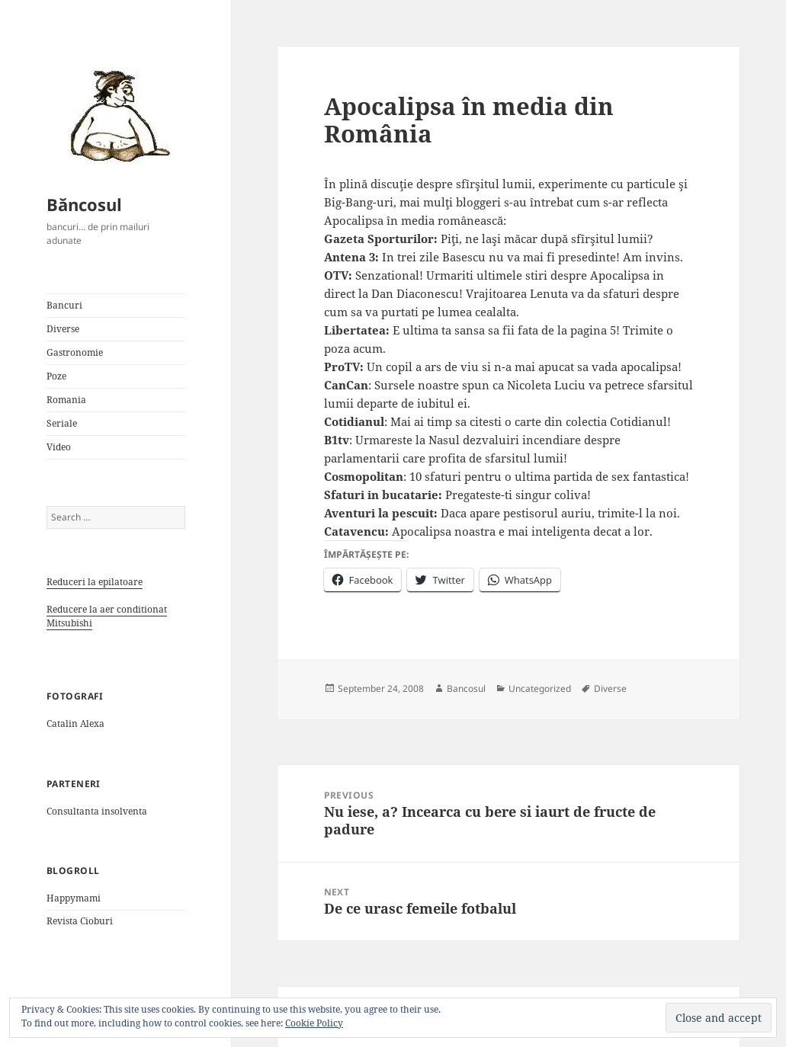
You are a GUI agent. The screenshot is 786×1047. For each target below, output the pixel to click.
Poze (56, 376)
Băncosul (84, 204)
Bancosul (466, 688)
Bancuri (64, 305)
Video (59, 446)
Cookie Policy (314, 1023)
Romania (66, 399)
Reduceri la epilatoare (95, 581)
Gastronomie (75, 352)
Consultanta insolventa (97, 811)
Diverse (63, 328)
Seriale (62, 423)
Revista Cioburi (80, 920)
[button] (115, 115)
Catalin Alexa (75, 723)
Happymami (74, 898)
